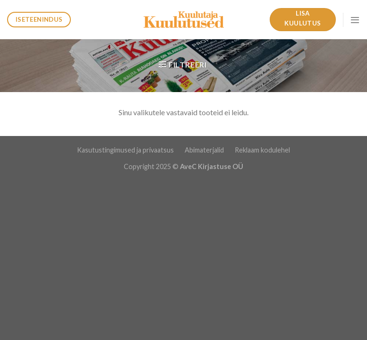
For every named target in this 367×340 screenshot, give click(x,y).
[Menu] (355, 19)
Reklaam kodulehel (262, 150)
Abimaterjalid (205, 150)
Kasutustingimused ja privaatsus (126, 150)
